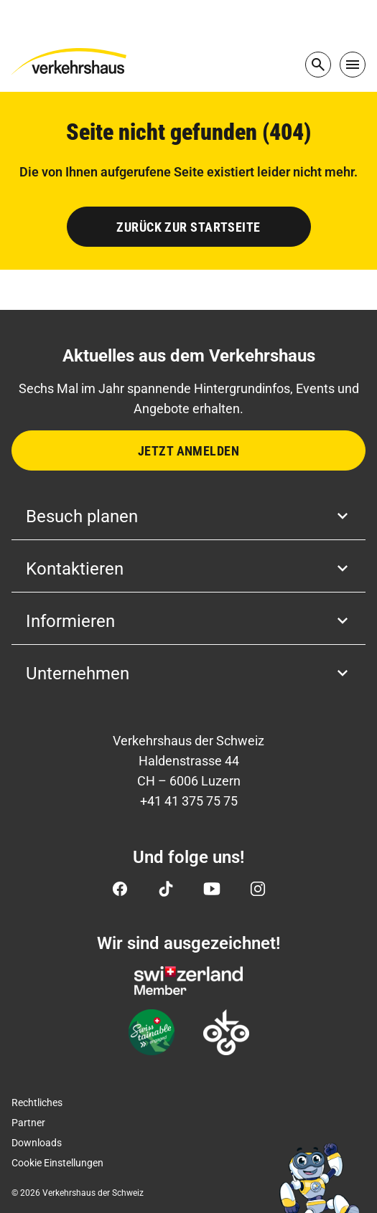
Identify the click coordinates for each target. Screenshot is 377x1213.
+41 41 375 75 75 (189, 800)
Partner (28, 1122)
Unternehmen (188, 674)
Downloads (36, 1142)
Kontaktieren (188, 569)
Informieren (188, 621)
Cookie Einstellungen (57, 1163)
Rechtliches (36, 1102)
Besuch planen (188, 516)
